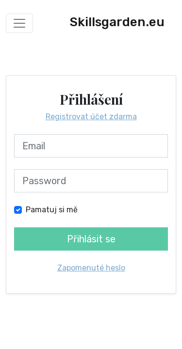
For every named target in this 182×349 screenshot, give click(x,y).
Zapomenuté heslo (91, 267)
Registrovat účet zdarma (91, 116)
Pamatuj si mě (52, 209)
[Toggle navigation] (19, 23)
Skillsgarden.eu (117, 22)
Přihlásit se (91, 239)
